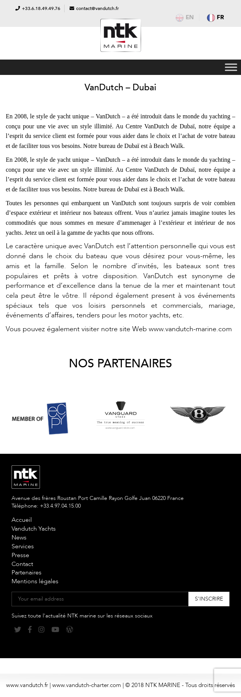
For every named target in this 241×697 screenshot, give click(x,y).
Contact (22, 564)
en (185, 17)
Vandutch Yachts (34, 528)
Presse (20, 555)
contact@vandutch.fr (97, 8)
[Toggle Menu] (231, 67)
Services (23, 546)
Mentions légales (35, 581)
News (19, 537)
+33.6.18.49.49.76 (41, 8)
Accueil (22, 520)
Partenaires (27, 572)
